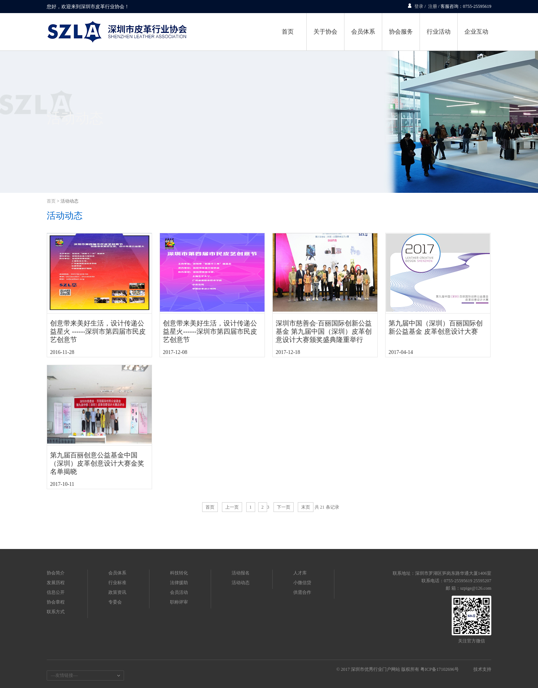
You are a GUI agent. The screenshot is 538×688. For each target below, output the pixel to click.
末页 (305, 507)
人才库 (300, 573)
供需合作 (302, 592)
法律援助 (179, 582)
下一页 (283, 507)
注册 (432, 6)
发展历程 (56, 582)
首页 (288, 31)
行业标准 (117, 582)
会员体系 (363, 31)
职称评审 (179, 602)
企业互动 (476, 31)
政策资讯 (117, 592)
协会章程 (56, 602)
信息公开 (56, 592)
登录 (418, 6)
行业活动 (439, 31)
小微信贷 (302, 582)
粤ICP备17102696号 (439, 669)
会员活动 (179, 592)
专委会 (115, 602)
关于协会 (325, 31)
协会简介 (56, 573)
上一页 (232, 507)
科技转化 (179, 573)
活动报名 (241, 573)
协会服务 (401, 31)
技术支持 (482, 669)
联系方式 (56, 611)
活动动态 (69, 201)
